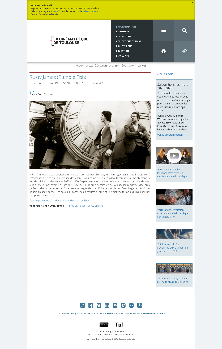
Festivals (141, 65)
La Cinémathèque (68, 313)
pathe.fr (56, 11)
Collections (123, 36)
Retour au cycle (164, 74)
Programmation (126, 26)
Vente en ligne (95, 205)
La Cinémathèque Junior (122, 65)
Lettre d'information (109, 313)
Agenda (80, 65)
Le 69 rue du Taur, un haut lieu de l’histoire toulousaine (172, 280)
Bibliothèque (124, 46)
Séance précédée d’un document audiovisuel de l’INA (59, 200)
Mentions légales (154, 313)
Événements (101, 65)
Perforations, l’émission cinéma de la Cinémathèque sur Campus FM (173, 213)
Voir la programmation (170, 134)
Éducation (122, 51)
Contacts (87, 313)
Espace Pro (122, 55)
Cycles (89, 65)
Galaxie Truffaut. (90, 11)
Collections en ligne (129, 41)
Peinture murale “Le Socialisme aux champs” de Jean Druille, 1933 (172, 247)
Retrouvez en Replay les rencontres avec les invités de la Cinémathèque (172, 173)
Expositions (123, 31)
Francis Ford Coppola (41, 94)
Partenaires (132, 313)
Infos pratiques (77, 205)
